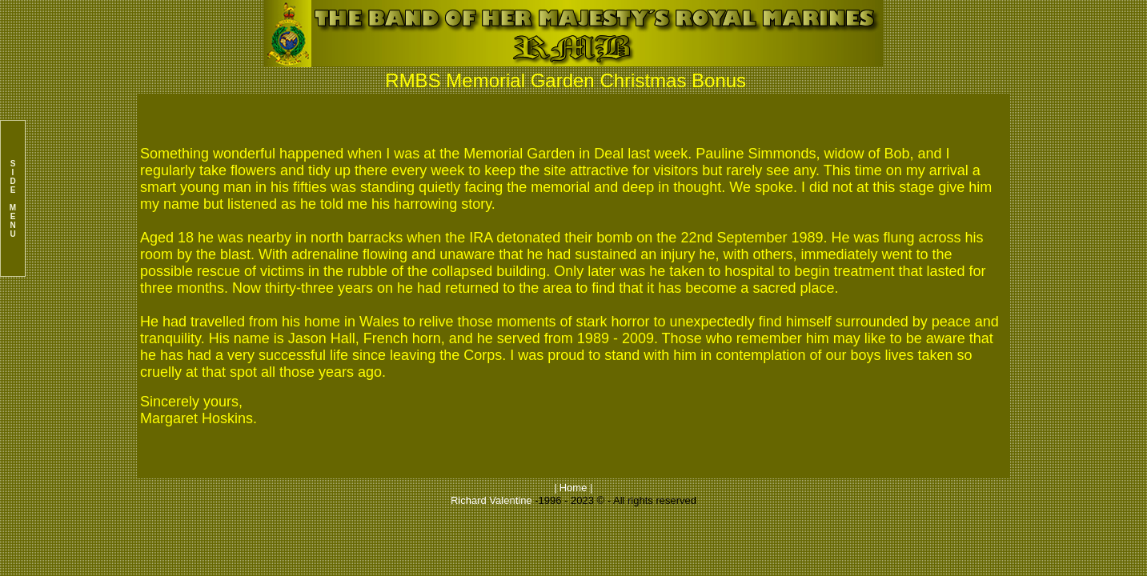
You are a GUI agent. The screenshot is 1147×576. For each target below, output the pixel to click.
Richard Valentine (491, 500)
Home (573, 488)
